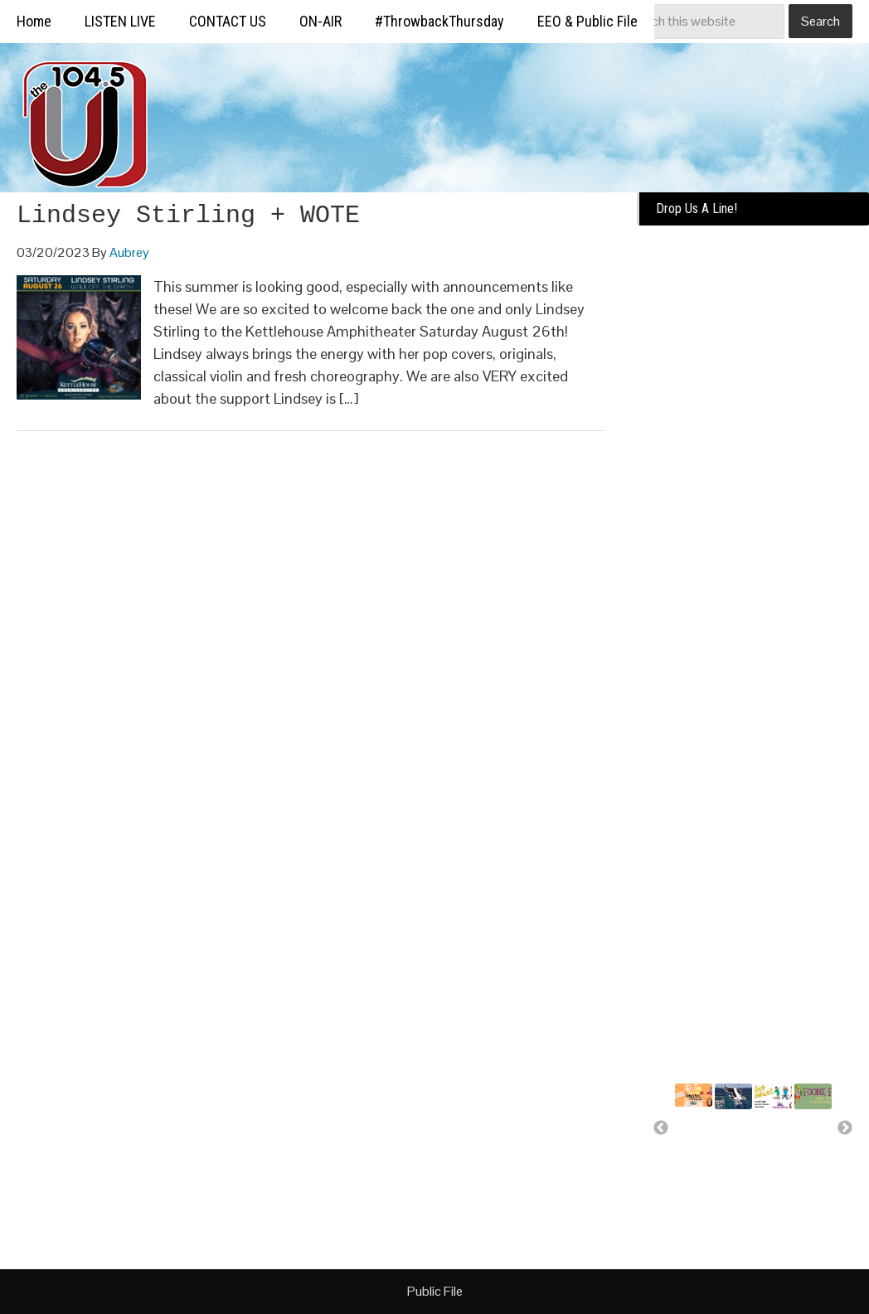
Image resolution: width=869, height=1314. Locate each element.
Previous (661, 1128)
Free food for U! (807, 1135)
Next (845, 1128)
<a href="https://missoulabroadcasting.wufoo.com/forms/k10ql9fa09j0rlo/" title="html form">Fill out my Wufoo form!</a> (752, 491)
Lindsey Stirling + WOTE (188, 215)
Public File (435, 1291)
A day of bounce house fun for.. (774, 1158)
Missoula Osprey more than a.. (737, 1143)
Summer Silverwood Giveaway (703, 1133)
